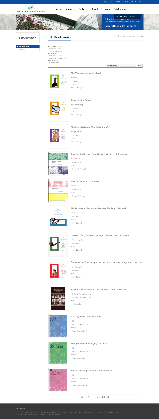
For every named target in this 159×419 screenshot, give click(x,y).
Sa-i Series (53, 53)
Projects (83, 9)
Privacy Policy (20, 408)
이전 (87, 397)
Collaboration (54, 63)
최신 (81, 397)
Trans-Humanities (55, 46)
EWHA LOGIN (108, 2)
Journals (132, 17)
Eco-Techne (53, 60)
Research (70, 9)
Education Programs (100, 9)
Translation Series (55, 51)
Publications (120, 9)
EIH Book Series (121, 17)
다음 (104, 397)
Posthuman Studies (56, 56)
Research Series (55, 49)
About (59, 9)
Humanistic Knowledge (57, 58)
